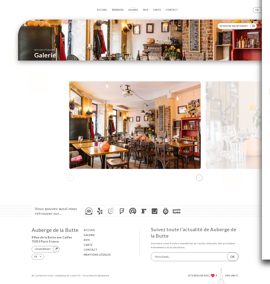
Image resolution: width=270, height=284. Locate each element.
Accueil (102, 10)
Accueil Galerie (44, 49)
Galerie (133, 10)
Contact (172, 10)
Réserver (118, 10)
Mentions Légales (97, 254)
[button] (199, 178)
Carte (157, 10)
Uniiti (234, 275)
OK (232, 256)
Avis (145, 10)
